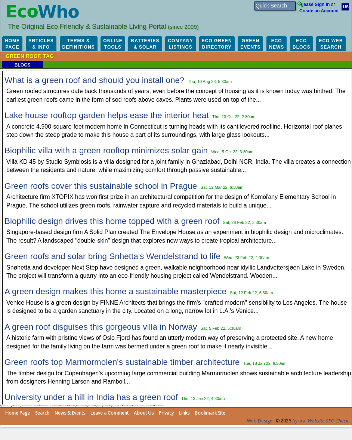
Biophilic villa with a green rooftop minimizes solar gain (106, 150)
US (346, 6)
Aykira (298, 421)
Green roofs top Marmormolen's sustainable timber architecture (122, 362)
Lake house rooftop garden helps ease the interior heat (106, 115)
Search (42, 413)
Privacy (166, 413)
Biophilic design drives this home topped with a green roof (111, 221)
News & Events (70, 413)
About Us (144, 413)
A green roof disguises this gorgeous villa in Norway (100, 327)
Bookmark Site (210, 413)
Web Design (259, 421)
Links (184, 413)
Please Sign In (314, 4)
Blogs (23, 65)
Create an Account (319, 10)
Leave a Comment (109, 413)
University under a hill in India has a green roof (91, 397)
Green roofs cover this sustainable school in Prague (100, 186)
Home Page (17, 413)
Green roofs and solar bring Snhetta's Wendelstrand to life (112, 256)
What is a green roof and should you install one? (94, 80)
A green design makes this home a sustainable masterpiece (115, 291)
